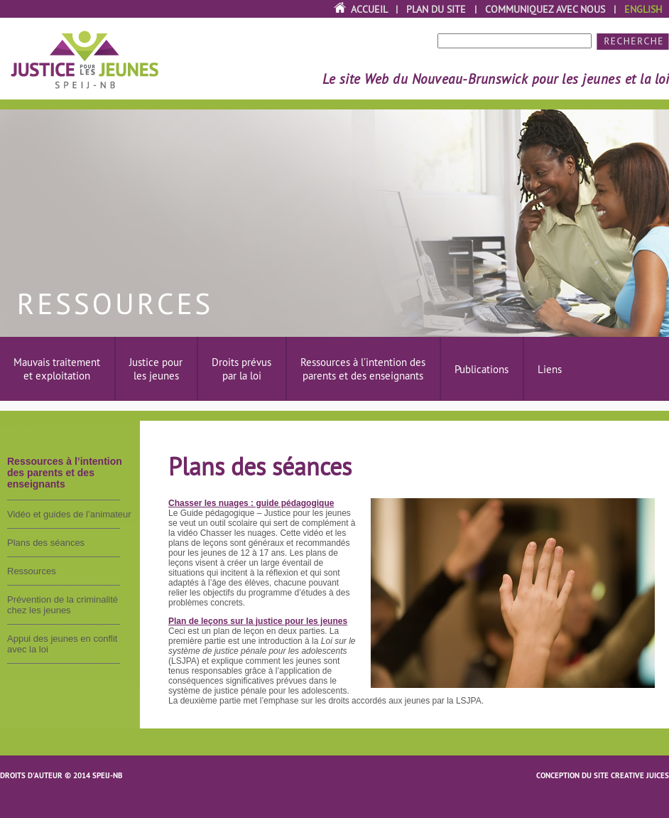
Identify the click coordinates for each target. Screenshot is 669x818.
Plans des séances (46, 542)
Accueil (369, 9)
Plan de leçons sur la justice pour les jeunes (257, 621)
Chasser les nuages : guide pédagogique (251, 503)
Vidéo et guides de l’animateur (69, 514)
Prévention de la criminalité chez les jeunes (62, 604)
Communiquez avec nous (545, 9)
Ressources (31, 571)
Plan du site (436, 9)
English (643, 9)
